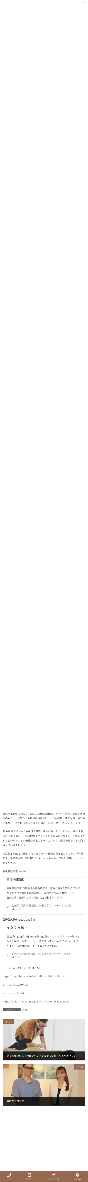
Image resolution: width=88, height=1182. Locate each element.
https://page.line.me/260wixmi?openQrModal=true (34, 976)
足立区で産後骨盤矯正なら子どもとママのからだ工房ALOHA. (39, 907)
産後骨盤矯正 (15, 879)
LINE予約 (29, 1176)
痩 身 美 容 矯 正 (17, 928)
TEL (9, 1176)
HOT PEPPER (53, 1176)
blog (24, 1009)
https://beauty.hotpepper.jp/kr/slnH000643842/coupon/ (36, 1001)
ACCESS (77, 1176)
